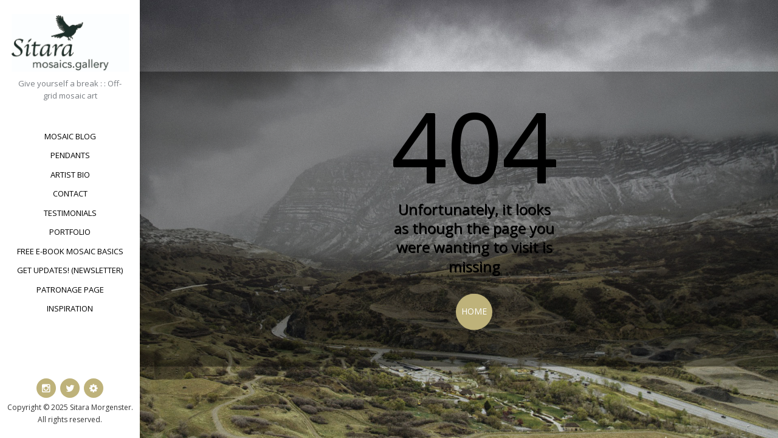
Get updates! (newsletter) (70, 270)
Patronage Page (70, 289)
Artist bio (70, 174)
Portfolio (70, 231)
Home (474, 311)
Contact (70, 193)
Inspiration (70, 308)
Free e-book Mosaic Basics (70, 251)
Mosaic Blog (70, 136)
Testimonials (70, 212)
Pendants (70, 155)
